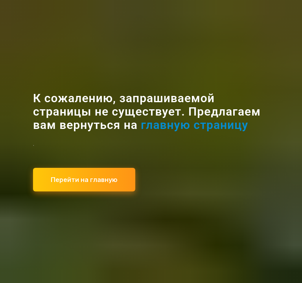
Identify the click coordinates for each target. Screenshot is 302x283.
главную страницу (194, 125)
